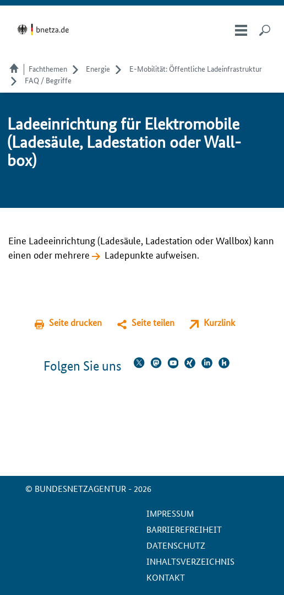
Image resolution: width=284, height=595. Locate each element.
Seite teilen (153, 322)
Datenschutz (175, 545)
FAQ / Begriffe (48, 79)
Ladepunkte (129, 254)
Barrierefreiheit (184, 529)
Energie (98, 68)
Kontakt (165, 577)
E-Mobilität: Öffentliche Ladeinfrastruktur (195, 68)
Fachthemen (48, 68)
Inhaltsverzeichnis (190, 561)
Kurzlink (219, 322)
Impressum (170, 513)
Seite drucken (75, 322)
